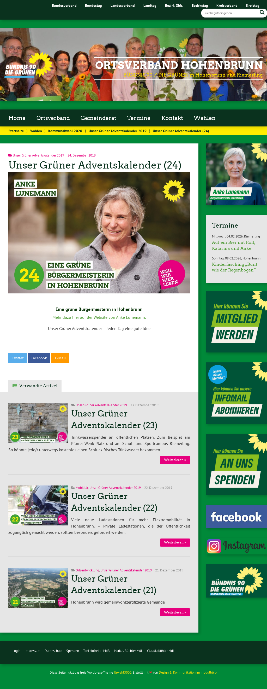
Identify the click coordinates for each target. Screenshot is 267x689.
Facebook (39, 358)
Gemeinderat (98, 118)
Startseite (16, 130)
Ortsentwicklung (87, 570)
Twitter (18, 358)
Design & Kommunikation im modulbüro (188, 672)
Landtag (149, 5)
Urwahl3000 (122, 672)
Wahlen (205, 118)
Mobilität (82, 487)
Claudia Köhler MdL (161, 651)
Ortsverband (53, 118)
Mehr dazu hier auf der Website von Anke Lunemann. (99, 317)
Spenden (72, 651)
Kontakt (172, 118)
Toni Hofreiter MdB (96, 651)
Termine (138, 118)
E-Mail (60, 358)
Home (17, 118)
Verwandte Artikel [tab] (38, 385)
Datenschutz (53, 651)
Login (16, 651)
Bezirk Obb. (174, 5)
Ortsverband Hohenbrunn (179, 65)
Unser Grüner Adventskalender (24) (94, 165)
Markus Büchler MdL (128, 651)
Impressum (32, 651)
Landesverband (123, 5)
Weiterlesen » (175, 460)
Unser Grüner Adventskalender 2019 (118, 130)
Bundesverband (64, 5)
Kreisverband (227, 5)
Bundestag (93, 5)
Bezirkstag (200, 5)
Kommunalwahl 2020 (65, 130)
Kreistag (252, 5)
